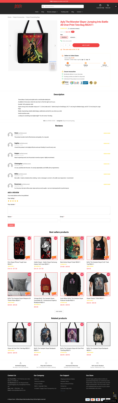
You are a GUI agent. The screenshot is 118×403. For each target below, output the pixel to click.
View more (59, 311)
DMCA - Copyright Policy (40, 386)
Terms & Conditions (39, 381)
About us (36, 379)
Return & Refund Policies (67, 383)
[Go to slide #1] (28, 75)
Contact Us (63, 386)
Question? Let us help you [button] (110, 401)
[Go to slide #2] (37, 75)
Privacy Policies (38, 383)
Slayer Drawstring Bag (33, 17)
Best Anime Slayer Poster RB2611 (70, 262)
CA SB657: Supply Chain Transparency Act (45, 388)
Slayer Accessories (18, 17)
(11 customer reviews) (73, 28)
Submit (11, 225)
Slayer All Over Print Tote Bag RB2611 (19, 348)
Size (61, 34)
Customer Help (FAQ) (66, 388)
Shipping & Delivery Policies (68, 379)
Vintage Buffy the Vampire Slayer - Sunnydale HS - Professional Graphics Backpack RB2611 (45, 300)
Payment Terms (65, 381)
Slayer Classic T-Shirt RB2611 (95, 298)
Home (9, 17)
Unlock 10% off (114, 396)
